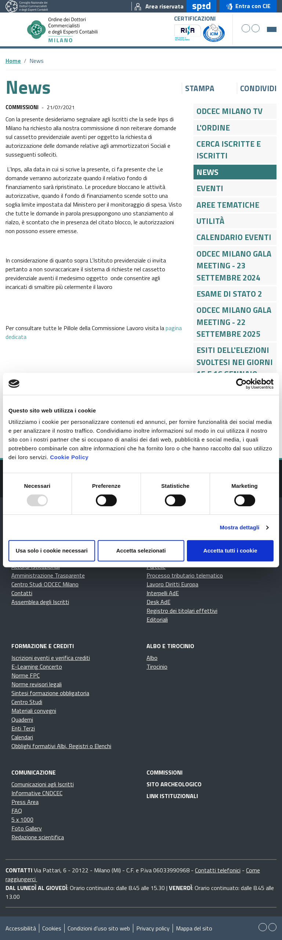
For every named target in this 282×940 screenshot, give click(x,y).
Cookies (51, 928)
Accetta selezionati (141, 550)
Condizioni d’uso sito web (99, 928)
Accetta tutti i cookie (230, 550)
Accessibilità (21, 928)
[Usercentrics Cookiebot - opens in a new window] (241, 383)
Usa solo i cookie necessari (52, 550)
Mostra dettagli (239, 527)
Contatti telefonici (218, 870)
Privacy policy (153, 928)
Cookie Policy (69, 457)
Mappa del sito (194, 928)
